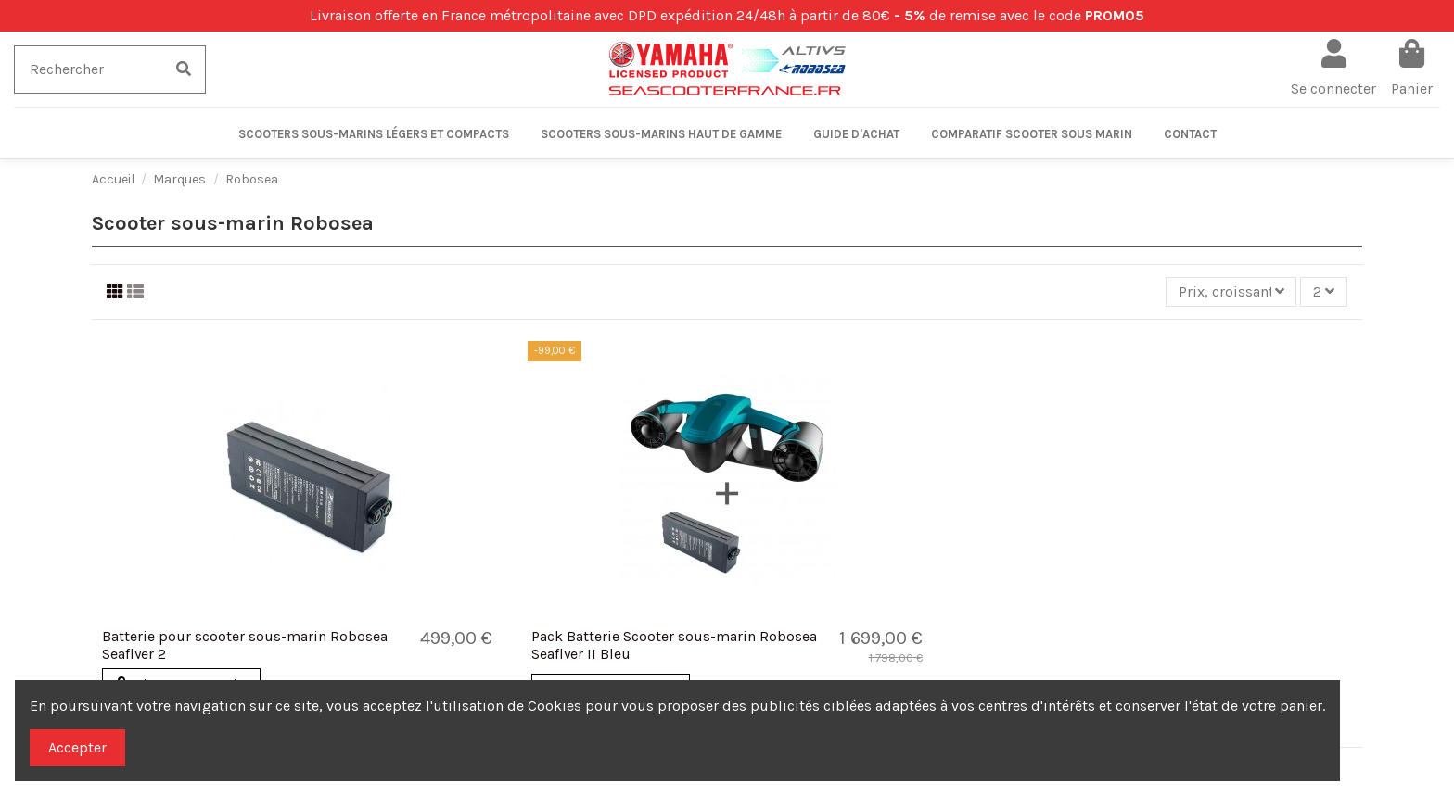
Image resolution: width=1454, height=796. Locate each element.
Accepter (77, 747)
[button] (374, 133)
